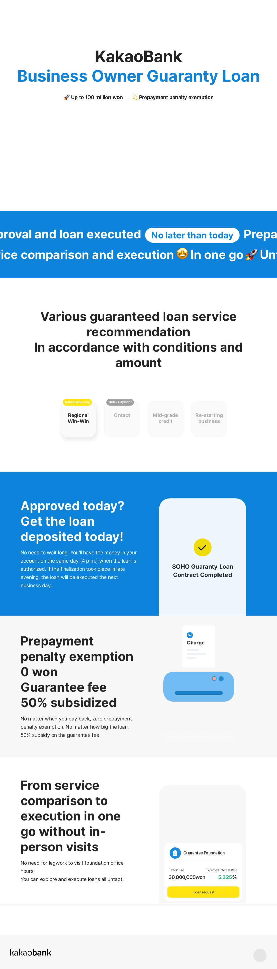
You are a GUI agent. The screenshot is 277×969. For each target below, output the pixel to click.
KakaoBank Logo (24, 8)
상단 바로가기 (260, 955)
